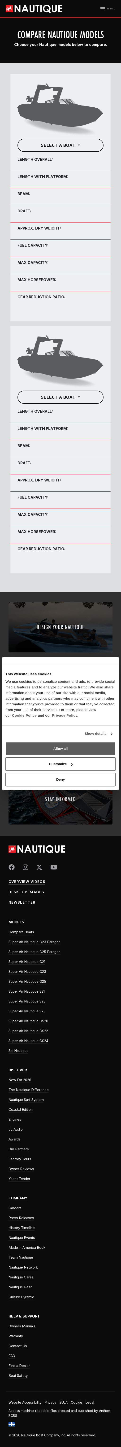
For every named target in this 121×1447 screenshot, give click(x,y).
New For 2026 (20, 1080)
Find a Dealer (19, 1365)
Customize (61, 764)
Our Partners (19, 1149)
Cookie (76, 1402)
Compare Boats (21, 932)
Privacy (50, 1402)
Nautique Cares (21, 1277)
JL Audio (16, 1129)
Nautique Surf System (26, 1099)
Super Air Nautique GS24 (28, 1041)
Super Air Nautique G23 (27, 971)
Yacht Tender (19, 1178)
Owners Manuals (22, 1326)
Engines (15, 1119)
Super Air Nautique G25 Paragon (34, 952)
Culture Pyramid (21, 1297)
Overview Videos (27, 881)
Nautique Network (23, 1267)
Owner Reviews (21, 1169)
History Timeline (22, 1227)
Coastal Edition (21, 1109)
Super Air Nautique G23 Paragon (34, 942)
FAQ (12, 1356)
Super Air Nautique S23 (27, 1001)
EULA (64, 1402)
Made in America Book (27, 1247)
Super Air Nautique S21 (27, 991)
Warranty (16, 1336)
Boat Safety (18, 1375)
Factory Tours (20, 1159)
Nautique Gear (20, 1287)
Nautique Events (22, 1237)
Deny (60, 779)
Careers (15, 1208)
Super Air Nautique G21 (27, 961)
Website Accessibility (25, 1402)
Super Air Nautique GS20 (28, 1021)
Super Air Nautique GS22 (28, 1031)
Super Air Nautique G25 (27, 981)
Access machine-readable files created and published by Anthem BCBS (60, 1413)
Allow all (60, 749)
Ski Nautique (19, 1050)
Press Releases (21, 1218)
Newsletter (22, 902)
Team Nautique (21, 1257)
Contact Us (18, 1346)
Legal (90, 1402)
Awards (15, 1139)
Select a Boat (59, 145)
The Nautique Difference (29, 1089)
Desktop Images (26, 892)
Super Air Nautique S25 (27, 1011)
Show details (96, 734)
